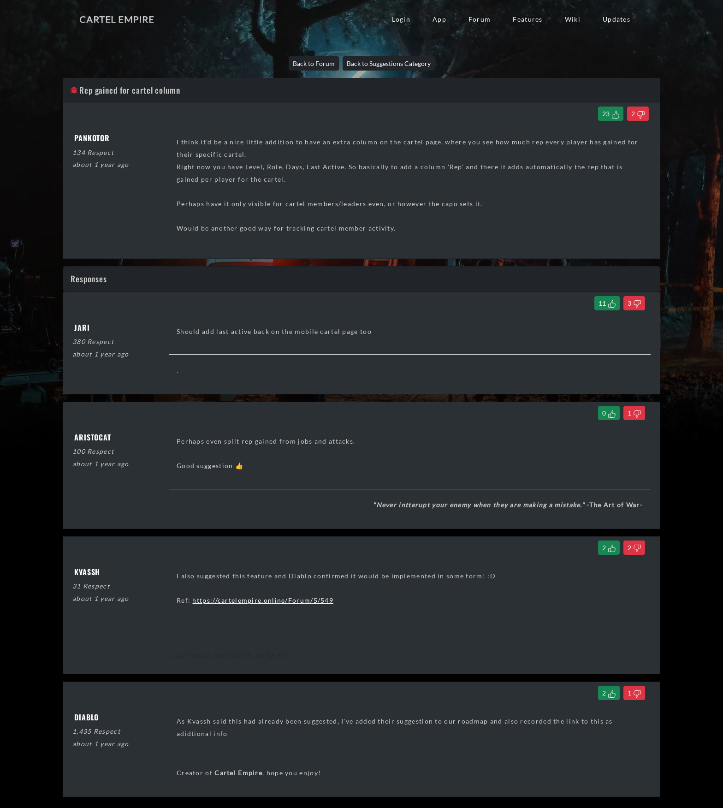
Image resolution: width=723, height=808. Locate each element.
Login (401, 19)
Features (527, 19)
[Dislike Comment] (634, 303)
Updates (616, 19)
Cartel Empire (116, 19)
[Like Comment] (607, 303)
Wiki (573, 19)
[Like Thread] (610, 114)
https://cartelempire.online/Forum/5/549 (262, 600)
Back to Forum (314, 63)
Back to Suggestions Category (389, 63)
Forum (479, 19)
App (439, 19)
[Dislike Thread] (638, 114)
